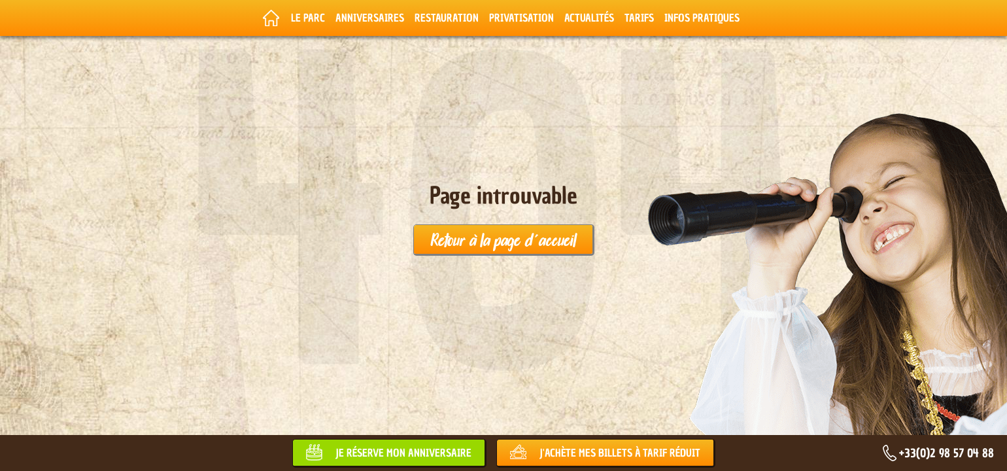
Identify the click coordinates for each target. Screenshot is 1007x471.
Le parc (308, 17)
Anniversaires (369, 17)
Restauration (447, 17)
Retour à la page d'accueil (503, 239)
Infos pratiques (702, 17)
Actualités (589, 17)
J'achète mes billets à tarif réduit (619, 452)
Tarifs (639, 17)
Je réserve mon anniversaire (403, 452)
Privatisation (521, 17)
